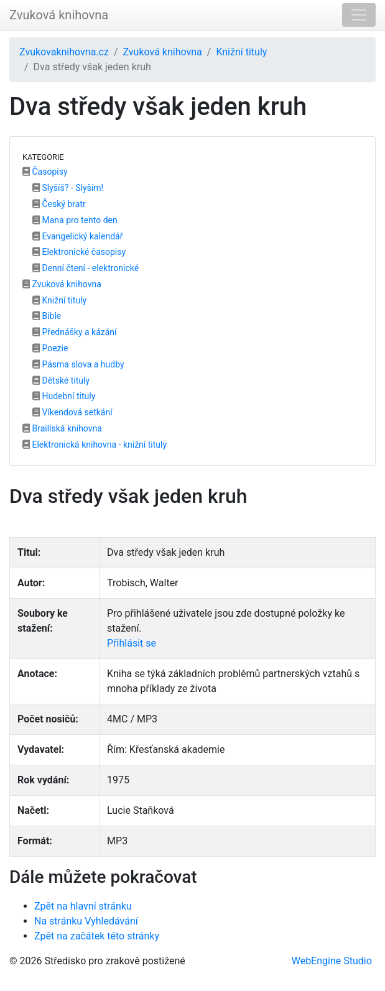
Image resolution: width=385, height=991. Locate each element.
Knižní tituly (241, 52)
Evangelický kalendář (77, 236)
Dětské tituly (61, 380)
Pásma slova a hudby (78, 364)
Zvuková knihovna (58, 14)
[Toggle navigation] (359, 15)
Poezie (50, 348)
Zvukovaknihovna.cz (64, 52)
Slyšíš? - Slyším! (67, 188)
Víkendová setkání (72, 412)
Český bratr (59, 204)
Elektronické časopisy (79, 252)
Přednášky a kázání (74, 332)
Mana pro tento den (75, 220)
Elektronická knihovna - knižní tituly (94, 444)
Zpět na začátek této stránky (96, 936)
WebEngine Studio (332, 961)
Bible (46, 316)
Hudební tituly (63, 396)
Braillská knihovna (62, 428)
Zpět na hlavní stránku (83, 906)
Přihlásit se (131, 643)
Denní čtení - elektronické (85, 268)
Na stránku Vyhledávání (86, 921)
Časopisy (45, 172)
